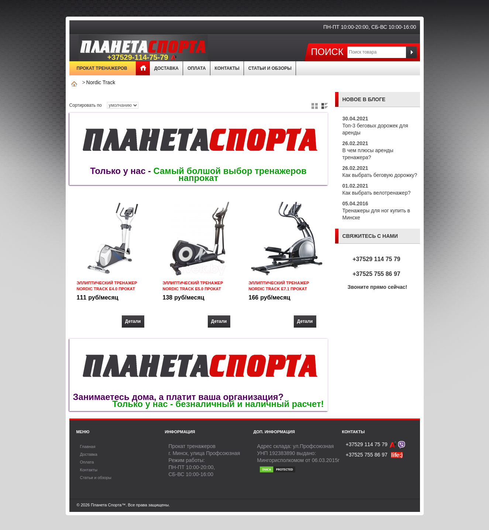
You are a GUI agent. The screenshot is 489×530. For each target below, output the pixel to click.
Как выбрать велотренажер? (376, 193)
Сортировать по (85, 105)
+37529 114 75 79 (376, 259)
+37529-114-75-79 (142, 57)
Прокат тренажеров (102, 68)
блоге (377, 99)
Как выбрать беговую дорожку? (379, 175)
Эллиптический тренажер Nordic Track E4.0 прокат (107, 286)
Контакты (227, 68)
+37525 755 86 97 (376, 274)
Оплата (196, 68)
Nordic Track (101, 82)
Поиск (327, 52)
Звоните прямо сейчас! (377, 287)
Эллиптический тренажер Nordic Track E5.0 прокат (193, 286)
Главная (143, 68)
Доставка (166, 68)
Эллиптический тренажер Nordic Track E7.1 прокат (279, 286)
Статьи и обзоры (270, 68)
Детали (133, 321)
